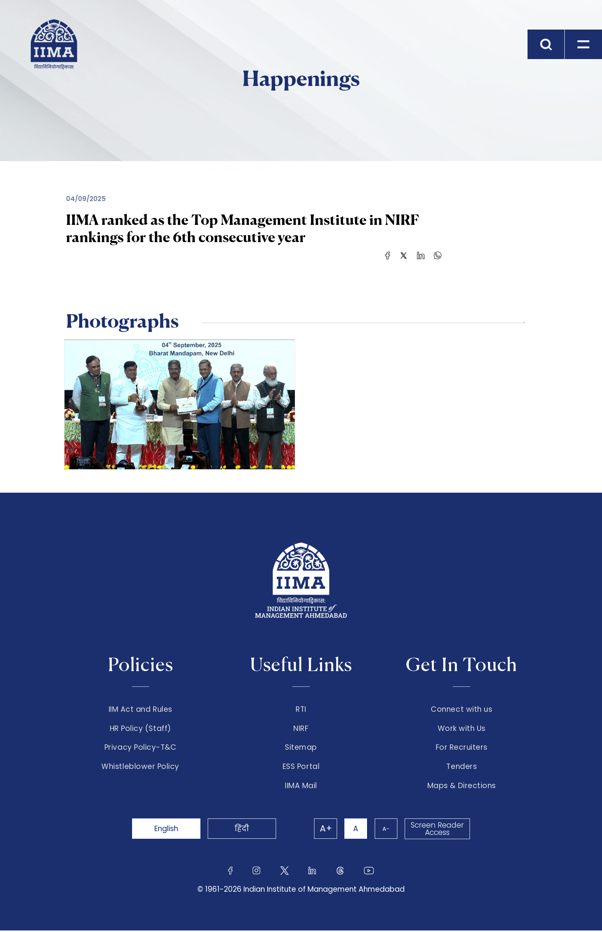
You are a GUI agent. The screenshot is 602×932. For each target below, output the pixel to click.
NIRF (300, 729)
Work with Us (462, 729)
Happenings (161, 169)
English (167, 830)
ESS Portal (301, 767)
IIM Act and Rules (140, 709)
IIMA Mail (301, 787)
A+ (325, 830)
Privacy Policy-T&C (140, 748)
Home (40, 169)
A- (385, 830)
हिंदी (243, 830)
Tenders (461, 767)
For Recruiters (462, 748)
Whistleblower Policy (140, 767)
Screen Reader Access (437, 830)
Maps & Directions (461, 787)
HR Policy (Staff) (140, 729)
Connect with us (461, 709)
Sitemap (301, 748)
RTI (301, 709)
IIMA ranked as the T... (240, 169)
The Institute (94, 169)
